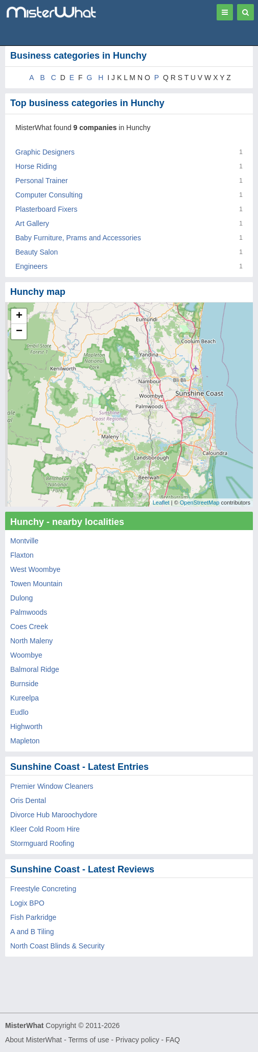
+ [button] (19, 316)
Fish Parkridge (33, 917)
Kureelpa (24, 698)
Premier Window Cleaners (51, 786)
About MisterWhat (33, 1040)
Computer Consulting (49, 195)
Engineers (31, 266)
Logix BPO (27, 903)
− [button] (19, 331)
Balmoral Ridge (34, 669)
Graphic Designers (45, 152)
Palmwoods (28, 612)
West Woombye (35, 569)
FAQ (173, 1040)
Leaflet (161, 502)
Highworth (26, 726)
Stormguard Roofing (42, 843)
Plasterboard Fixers (46, 209)
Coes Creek (29, 626)
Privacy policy (137, 1040)
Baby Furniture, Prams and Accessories (78, 238)
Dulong (21, 598)
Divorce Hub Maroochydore (53, 815)
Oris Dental (28, 800)
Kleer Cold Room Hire (45, 829)
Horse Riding (36, 166)
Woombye (26, 655)
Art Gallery (32, 223)
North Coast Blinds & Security (57, 946)
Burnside (24, 684)
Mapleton (25, 741)
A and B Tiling (32, 932)
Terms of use (88, 1040)
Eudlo (19, 712)
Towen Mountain (36, 584)
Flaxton (22, 555)
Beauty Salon (36, 252)
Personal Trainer (41, 181)
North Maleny (31, 641)
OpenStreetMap (200, 502)
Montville (24, 541)
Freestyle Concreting (43, 889)
